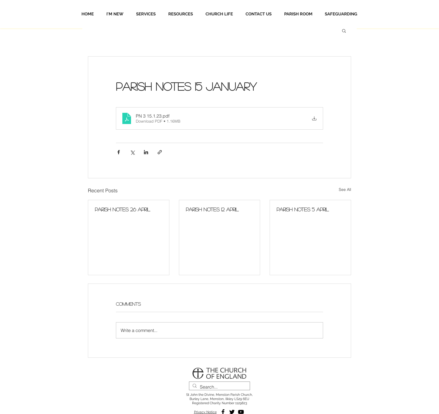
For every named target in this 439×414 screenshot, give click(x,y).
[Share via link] (159, 152)
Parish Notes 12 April (212, 209)
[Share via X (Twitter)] (132, 152)
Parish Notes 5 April (303, 209)
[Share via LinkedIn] (146, 152)
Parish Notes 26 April (122, 209)
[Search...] (219, 387)
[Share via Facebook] (118, 152)
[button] (344, 30)
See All (345, 189)
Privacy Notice (205, 412)
